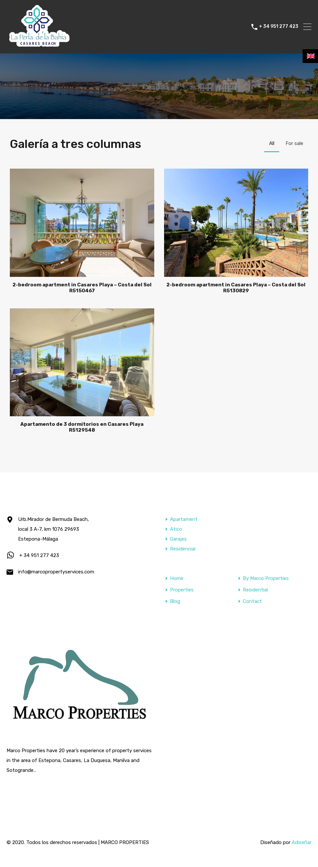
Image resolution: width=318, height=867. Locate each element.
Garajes (178, 539)
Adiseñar (301, 842)
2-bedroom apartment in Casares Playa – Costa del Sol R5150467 (82, 288)
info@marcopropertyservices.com (56, 572)
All (271, 143)
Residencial (182, 549)
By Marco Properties (266, 578)
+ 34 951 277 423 (278, 26)
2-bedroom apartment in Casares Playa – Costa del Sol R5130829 (236, 288)
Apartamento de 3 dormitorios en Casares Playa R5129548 (81, 427)
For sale (294, 143)
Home (176, 578)
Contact (252, 601)
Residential (255, 590)
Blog (175, 601)
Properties (182, 590)
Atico (176, 529)
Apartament (184, 519)
